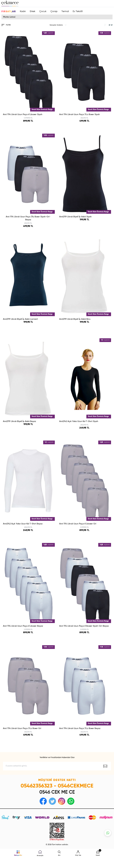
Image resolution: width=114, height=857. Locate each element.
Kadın (23, 11)
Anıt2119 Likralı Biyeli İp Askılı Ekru (74, 319)
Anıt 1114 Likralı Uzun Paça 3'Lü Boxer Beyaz (79, 728)
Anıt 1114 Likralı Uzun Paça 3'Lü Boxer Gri (22, 728)
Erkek (32, 11)
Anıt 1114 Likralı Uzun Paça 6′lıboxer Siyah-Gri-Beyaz (84, 626)
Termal (65, 11)
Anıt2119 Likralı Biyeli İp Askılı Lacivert (20, 319)
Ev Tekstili (78, 11)
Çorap (53, 11)
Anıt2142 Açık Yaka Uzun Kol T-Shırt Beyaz (23, 524)
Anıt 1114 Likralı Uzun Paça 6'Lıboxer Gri (77, 524)
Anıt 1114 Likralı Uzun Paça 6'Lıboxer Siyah (22, 114)
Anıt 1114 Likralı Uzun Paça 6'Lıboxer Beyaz (23, 626)
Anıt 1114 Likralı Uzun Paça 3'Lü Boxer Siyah (79, 114)
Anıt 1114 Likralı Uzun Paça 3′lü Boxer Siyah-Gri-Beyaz (28, 218)
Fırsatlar (8, 11)
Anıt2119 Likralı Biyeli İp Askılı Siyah (75, 217)
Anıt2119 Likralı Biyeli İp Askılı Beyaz (19, 421)
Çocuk (42, 11)
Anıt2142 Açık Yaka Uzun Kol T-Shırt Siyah (78, 421)
